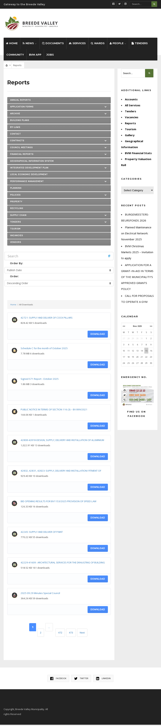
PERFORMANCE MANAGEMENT (27, 182)
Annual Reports (20, 101)
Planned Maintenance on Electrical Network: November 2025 (136, 234)
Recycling (16, 209)
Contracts (17, 142)
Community (15, 56)
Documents (53, 44)
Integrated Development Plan (29, 169)
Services (77, 44)
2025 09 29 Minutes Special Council (40, 594)
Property (16, 203)
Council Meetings (21, 148)
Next (82, 634)
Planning (16, 189)
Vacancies (16, 237)
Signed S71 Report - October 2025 (40, 380)
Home (12, 44)
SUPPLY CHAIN (18, 216)
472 (60, 634)
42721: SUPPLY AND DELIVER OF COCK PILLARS (47, 319)
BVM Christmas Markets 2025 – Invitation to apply (137, 253)
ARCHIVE (15, 115)
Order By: (16, 264)
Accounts (131, 100)
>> (151, 327)
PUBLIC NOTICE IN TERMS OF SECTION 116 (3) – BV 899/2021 (54, 410)
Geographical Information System (32, 162)
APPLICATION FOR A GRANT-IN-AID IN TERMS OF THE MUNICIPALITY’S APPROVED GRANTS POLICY (137, 278)
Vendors (15, 243)
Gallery (130, 136)
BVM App (35, 56)
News (28, 44)
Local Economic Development (29, 176)
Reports (130, 124)
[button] (106, 108)
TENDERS (15, 223)
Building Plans (19, 121)
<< (124, 327)
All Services (132, 106)
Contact (15, 135)
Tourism (15, 230)
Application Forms (21, 108)
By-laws (15, 128)
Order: (14, 277)
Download (97, 335)
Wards (98, 44)
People (116, 44)
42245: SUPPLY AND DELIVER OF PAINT (42, 533)
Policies (15, 196)
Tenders (140, 44)
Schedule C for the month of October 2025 (44, 349)
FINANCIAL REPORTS (21, 155)
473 (71, 634)
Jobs (50, 56)
